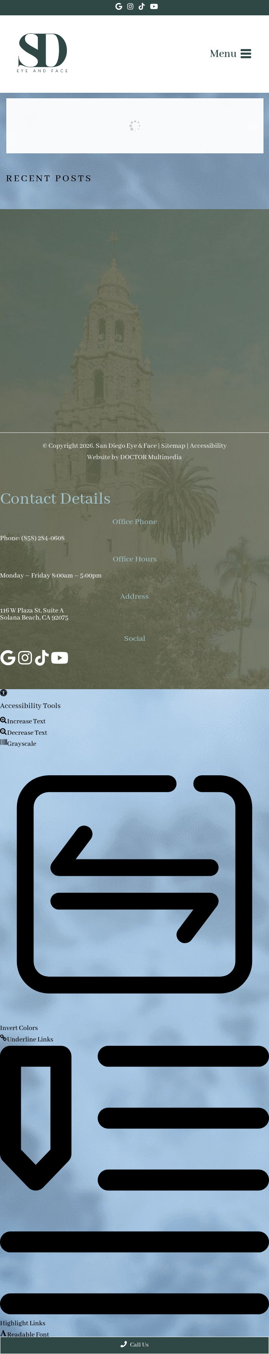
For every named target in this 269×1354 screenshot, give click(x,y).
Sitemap (173, 446)
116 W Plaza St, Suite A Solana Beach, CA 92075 (34, 614)
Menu (223, 54)
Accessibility (208, 446)
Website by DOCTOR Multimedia (134, 457)
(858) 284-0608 (43, 538)
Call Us (134, 1344)
